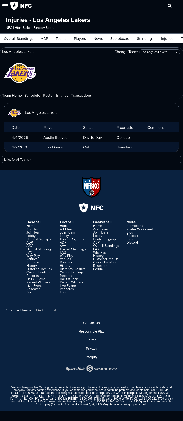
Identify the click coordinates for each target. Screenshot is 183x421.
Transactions (81, 95)
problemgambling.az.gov (110, 395)
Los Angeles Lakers (32, 112)
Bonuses (33, 262)
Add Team (33, 229)
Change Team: (147, 51)
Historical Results (39, 269)
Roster (48, 95)
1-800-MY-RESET (66, 398)
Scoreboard (119, 38)
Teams (61, 38)
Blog (130, 232)
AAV (29, 245)
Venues (32, 259)
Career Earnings (38, 272)
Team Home (12, 95)
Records (32, 275)
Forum (31, 292)
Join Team (33, 232)
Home (30, 225)
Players (80, 38)
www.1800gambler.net (141, 401)
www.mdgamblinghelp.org (65, 401)
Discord (132, 242)
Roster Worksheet (140, 229)
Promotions (135, 225)
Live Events (34, 285)
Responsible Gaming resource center (45, 387)
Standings (145, 38)
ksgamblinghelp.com (23, 401)
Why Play (33, 255)
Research (33, 289)
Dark (40, 310)
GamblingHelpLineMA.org (132, 393)
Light (52, 310)
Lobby (31, 235)
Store (130, 239)
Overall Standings (18, 38)
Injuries (167, 38)
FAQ (29, 252)
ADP (44, 38)
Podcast (132, 235)
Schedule (32, 95)
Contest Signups (38, 239)
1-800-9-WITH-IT (121, 398)
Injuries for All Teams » (16, 159)
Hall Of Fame (36, 279)
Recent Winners (38, 282)
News (98, 38)
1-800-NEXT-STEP (149, 395)
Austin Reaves (55, 137)
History (31, 265)
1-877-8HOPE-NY (40, 395)
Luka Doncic (53, 147)
